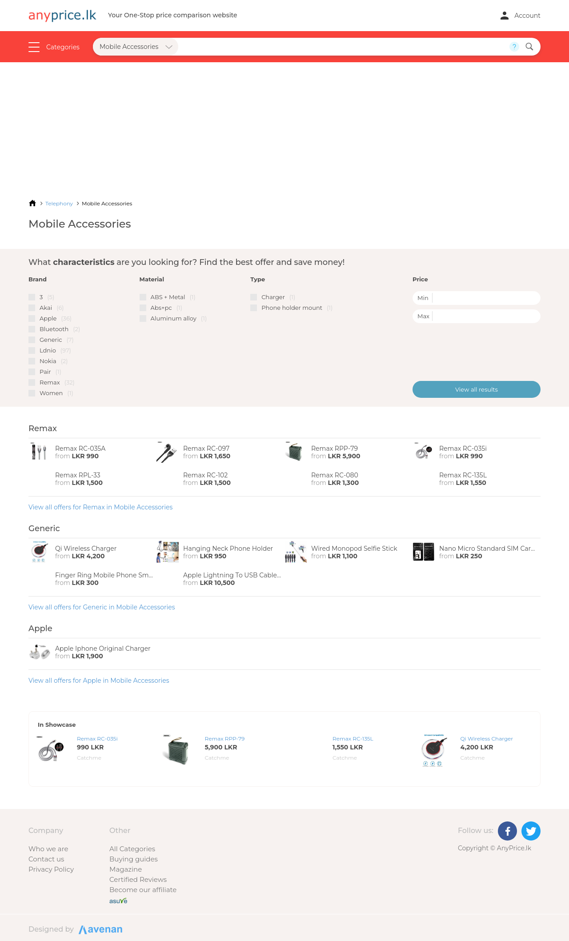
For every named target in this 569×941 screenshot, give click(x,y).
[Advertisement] (284, 129)
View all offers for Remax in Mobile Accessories (100, 507)
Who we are (48, 849)
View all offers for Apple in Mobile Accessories (98, 681)
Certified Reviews (138, 879)
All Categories (132, 849)
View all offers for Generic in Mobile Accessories (101, 607)
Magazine (125, 869)
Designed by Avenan (99, 929)
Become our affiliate (142, 889)
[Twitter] (531, 831)
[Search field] (343, 47)
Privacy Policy (51, 869)
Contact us (46, 859)
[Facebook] (507, 831)
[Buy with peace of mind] (118, 900)
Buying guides (133, 859)
